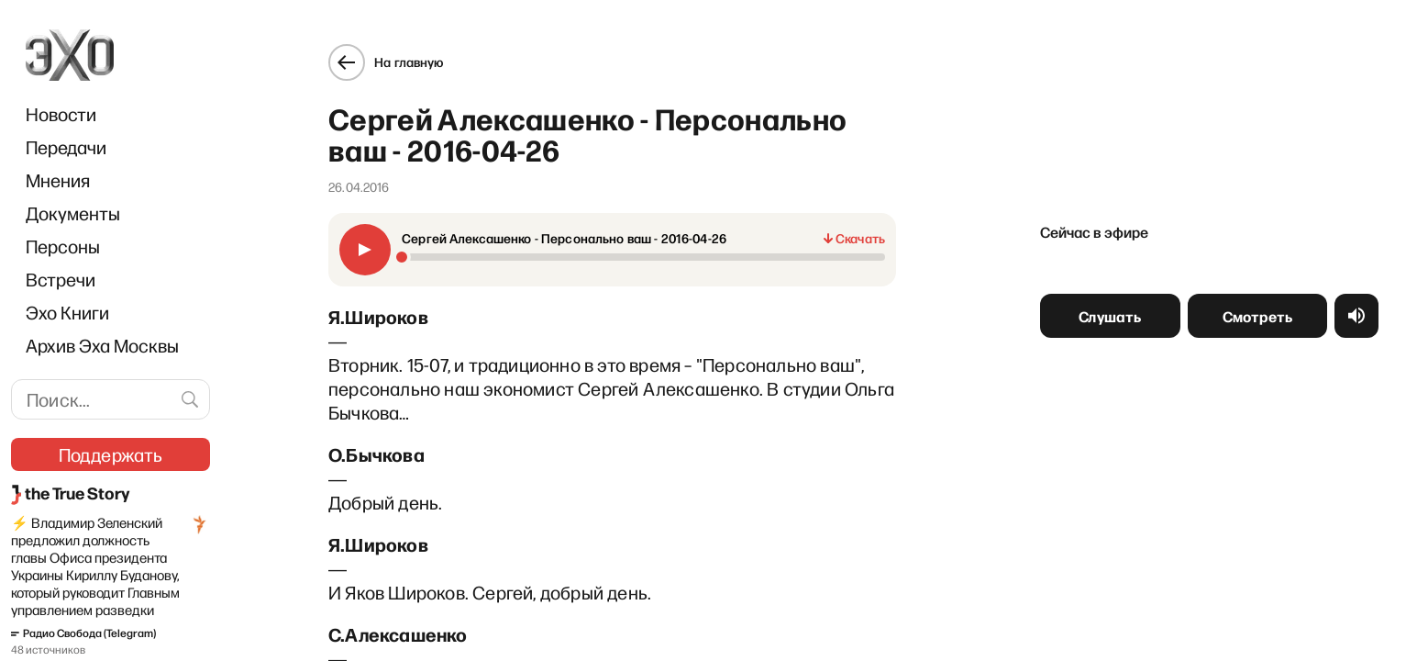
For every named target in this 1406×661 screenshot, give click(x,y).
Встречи (60, 279)
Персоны (63, 246)
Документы (73, 213)
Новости (61, 114)
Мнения (58, 180)
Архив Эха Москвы (102, 345)
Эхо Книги (67, 312)
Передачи (66, 147)
